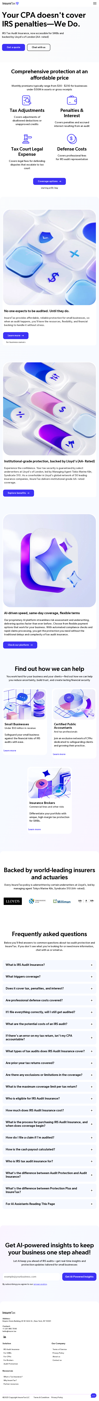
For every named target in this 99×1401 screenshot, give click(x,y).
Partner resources (11, 1384)
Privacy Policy (58, 1353)
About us (56, 1357)
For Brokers (8, 1360)
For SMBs (7, 1353)
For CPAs (7, 1357)
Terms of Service (60, 1349)
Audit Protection (11, 1364)
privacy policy (40, 1284)
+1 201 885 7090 (10, 1329)
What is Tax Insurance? (13, 1377)
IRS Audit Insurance (11, 1349)
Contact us (57, 1360)
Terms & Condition (41, 1397)
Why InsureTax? (10, 1380)
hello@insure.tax (9, 1331)
